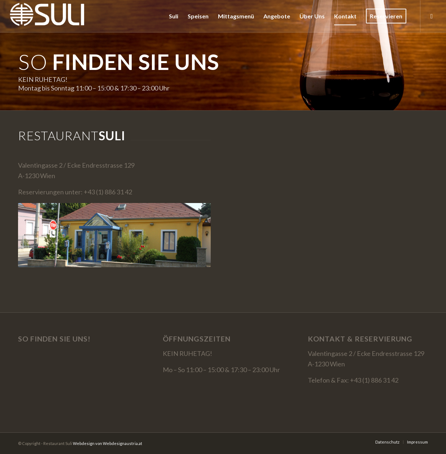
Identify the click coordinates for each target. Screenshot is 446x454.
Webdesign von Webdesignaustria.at (107, 443)
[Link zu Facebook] (431, 15)
